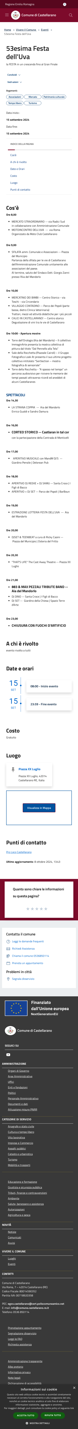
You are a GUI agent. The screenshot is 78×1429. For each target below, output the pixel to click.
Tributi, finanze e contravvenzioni (27, 1193)
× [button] (74, 1388)
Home (7, 30)
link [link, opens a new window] (72, 1408)
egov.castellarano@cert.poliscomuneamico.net (36, 1304)
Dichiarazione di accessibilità (24, 1383)
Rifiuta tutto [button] (53, 1415)
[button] (39, 1423)
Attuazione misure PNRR (22, 1109)
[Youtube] (8, 1054)
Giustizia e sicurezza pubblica (25, 1187)
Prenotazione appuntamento (24, 1328)
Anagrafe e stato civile (21, 1126)
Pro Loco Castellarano (19, 852)
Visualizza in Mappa (39, 808)
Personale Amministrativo (23, 1098)
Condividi (14, 75)
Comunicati (14, 1237)
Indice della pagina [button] (22, 144)
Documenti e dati (18, 1104)
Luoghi (12, 1258)
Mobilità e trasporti (19, 1165)
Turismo (12, 1159)
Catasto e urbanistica (20, 1154)
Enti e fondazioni (18, 1087)
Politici (12, 1093)
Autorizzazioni (16, 1209)
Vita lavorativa (16, 1137)
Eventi (45, 30)
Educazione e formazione (22, 1182)
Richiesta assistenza (20, 1344)
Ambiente (13, 1198)
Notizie (12, 1232)
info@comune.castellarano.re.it (30, 1308)
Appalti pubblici (17, 1148)
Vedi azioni (15, 82)
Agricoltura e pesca (19, 1215)
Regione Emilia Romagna (19, 4)
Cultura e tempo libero (21, 1132)
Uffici (11, 1082)
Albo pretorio (15, 1367)
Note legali (14, 1378)
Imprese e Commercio (20, 1143)
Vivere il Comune (26, 30)
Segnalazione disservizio (22, 1333)
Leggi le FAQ (15, 1339)
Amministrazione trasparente (25, 1361)
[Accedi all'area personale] (64, 4)
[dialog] (39, 1406)
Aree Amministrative (20, 1076)
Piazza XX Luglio (29, 769)
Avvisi (11, 1243)
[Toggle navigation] (7, 15)
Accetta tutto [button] (25, 1415)
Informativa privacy (19, 1372)
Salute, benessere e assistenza (26, 1204)
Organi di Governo (18, 1071)
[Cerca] (71, 15)
